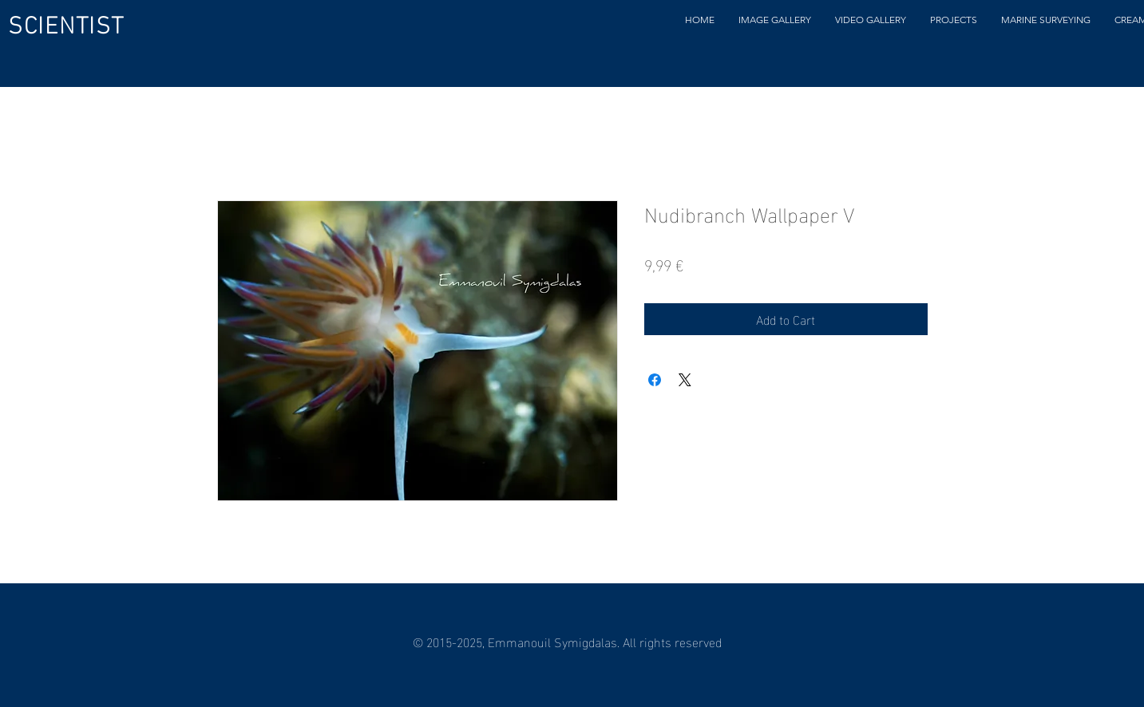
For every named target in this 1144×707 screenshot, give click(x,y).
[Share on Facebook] (654, 379)
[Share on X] (685, 379)
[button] (774, 20)
